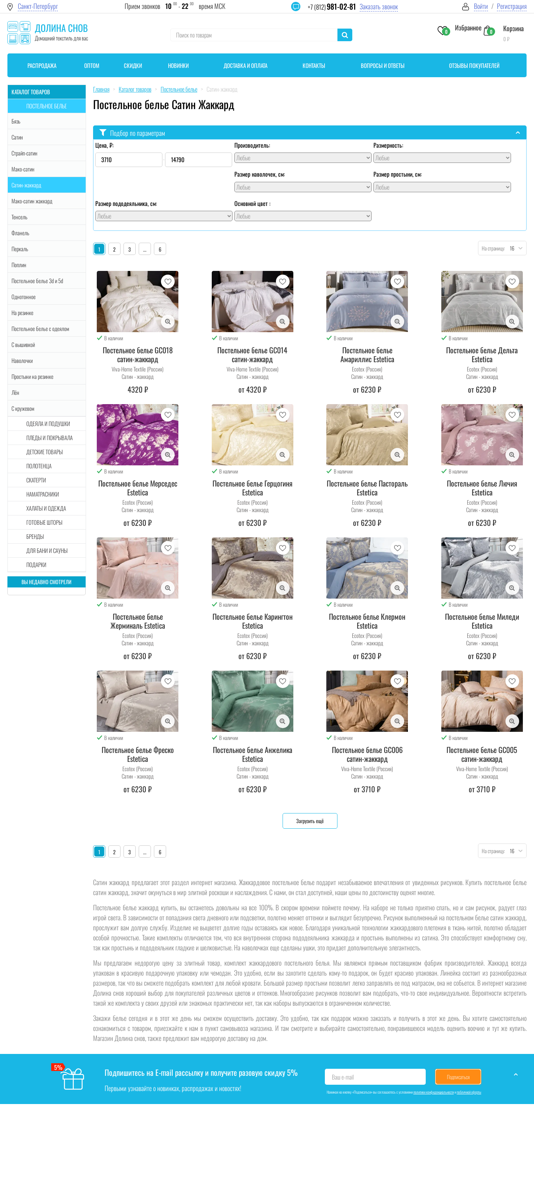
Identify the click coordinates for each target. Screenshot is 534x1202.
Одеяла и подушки (48, 423)
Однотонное (23, 296)
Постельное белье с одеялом (40, 328)
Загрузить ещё (310, 821)
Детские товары (44, 452)
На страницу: (491, 248)
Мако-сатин (22, 169)
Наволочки (22, 360)
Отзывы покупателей (474, 65)
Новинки (178, 65)
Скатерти (36, 480)
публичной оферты (469, 1092)
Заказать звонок (379, 6)
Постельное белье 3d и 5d (37, 280)
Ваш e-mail (343, 1076)
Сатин (17, 137)
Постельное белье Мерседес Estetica (137, 488)
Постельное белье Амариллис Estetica (367, 354)
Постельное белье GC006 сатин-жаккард (367, 754)
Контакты (314, 65)
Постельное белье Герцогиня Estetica (252, 488)
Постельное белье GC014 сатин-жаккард (252, 354)
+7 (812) (332, 7)
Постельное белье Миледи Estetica (482, 621)
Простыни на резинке (32, 376)
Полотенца (39, 466)
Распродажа (41, 65)
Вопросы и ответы (383, 65)
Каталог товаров (30, 92)
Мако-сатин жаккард (31, 201)
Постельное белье (46, 106)
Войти (481, 6)
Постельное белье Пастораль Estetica (367, 488)
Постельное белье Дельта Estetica (482, 354)
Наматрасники (42, 494)
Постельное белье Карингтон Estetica (252, 621)
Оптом (91, 65)
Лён (15, 392)
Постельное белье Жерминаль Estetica (138, 621)
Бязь (15, 121)
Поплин (18, 265)
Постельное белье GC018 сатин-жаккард (138, 354)
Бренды (35, 536)
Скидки (133, 65)
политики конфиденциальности (433, 1092)
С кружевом (22, 408)
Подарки (36, 564)
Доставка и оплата (245, 65)
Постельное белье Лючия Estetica (482, 488)
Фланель (20, 233)
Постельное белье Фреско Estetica (138, 754)
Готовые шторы (44, 522)
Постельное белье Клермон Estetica (367, 621)
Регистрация (512, 6)
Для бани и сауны (46, 550)
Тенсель (19, 217)
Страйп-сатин (24, 153)
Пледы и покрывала (49, 437)
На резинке (22, 312)
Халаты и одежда (46, 508)
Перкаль (19, 249)
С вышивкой (23, 344)
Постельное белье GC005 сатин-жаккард (481, 754)
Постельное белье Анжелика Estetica (252, 754)
